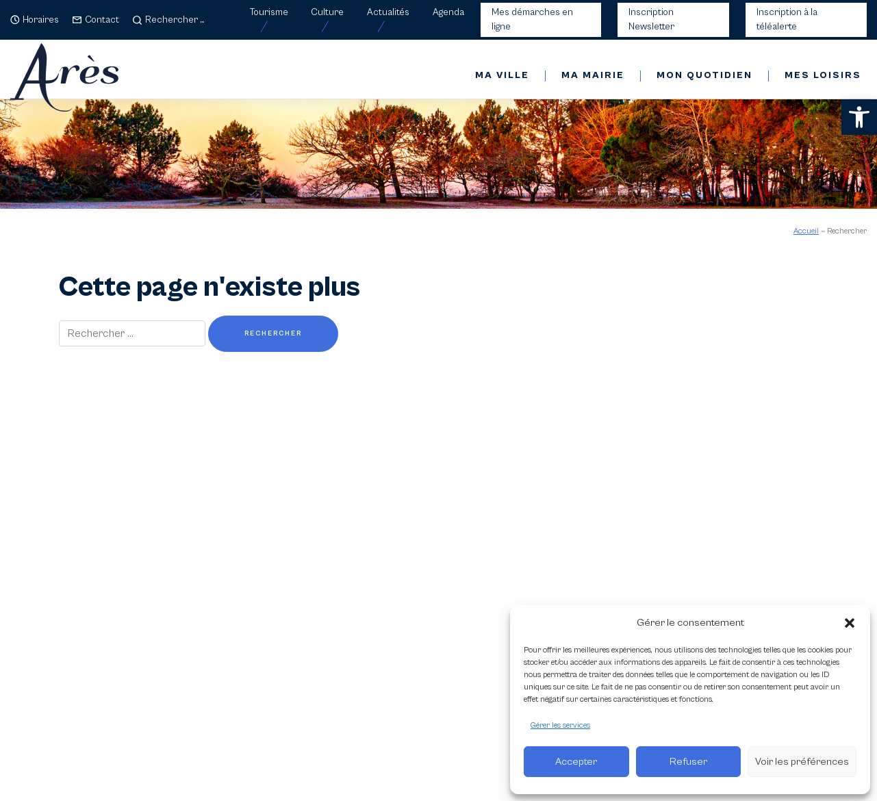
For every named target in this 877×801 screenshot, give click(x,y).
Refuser (688, 761)
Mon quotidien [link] (704, 75)
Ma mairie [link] (592, 75)
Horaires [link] (41, 19)
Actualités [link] (388, 12)
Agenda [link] (448, 12)
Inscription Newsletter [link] (651, 19)
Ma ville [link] (502, 75)
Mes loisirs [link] (823, 75)
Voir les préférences (802, 761)
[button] (849, 623)
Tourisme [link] (269, 12)
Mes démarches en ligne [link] (532, 19)
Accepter (576, 761)
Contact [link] (102, 19)
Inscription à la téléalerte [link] (787, 19)
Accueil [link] (806, 231)
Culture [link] (327, 12)
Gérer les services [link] (560, 725)
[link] (859, 117)
